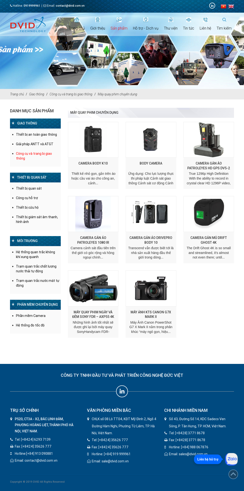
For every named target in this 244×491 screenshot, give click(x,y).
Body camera (151, 163)
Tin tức (188, 24)
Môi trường (27, 241)
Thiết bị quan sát (31, 177)
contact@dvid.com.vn (70, 5)
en (231, 6)
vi (223, 6)
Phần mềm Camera (31, 316)
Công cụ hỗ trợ (27, 198)
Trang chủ (76, 24)
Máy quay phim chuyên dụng (117, 94)
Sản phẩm (119, 24)
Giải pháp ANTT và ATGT (34, 144)
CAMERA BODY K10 (93, 163)
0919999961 (32, 5)
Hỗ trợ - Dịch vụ (145, 24)
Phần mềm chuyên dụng (37, 304)
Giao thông (36, 94)
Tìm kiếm (224, 24)
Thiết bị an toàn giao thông (36, 134)
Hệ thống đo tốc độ (30, 325)
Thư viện (171, 24)
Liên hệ (205, 24)
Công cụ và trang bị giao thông (71, 94)
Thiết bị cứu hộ (27, 207)
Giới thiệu (97, 24)
